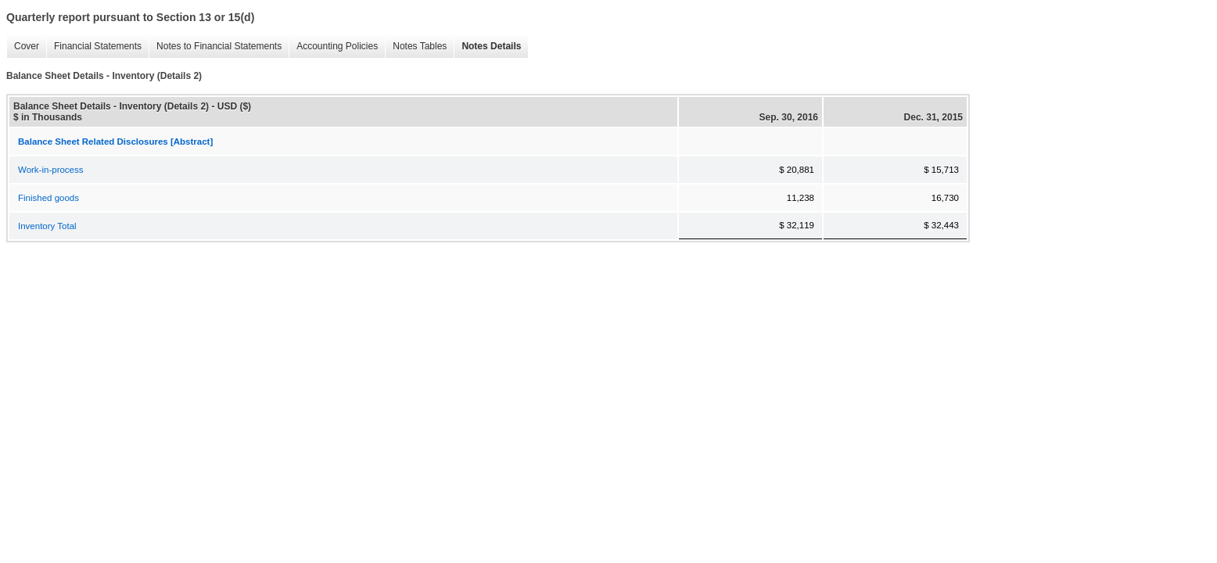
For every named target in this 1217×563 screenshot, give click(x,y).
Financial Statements (94, 46)
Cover (22, 46)
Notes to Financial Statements (215, 46)
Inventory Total (47, 226)
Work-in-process (51, 169)
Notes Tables (416, 46)
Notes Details (487, 46)
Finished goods (48, 198)
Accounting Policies (333, 46)
